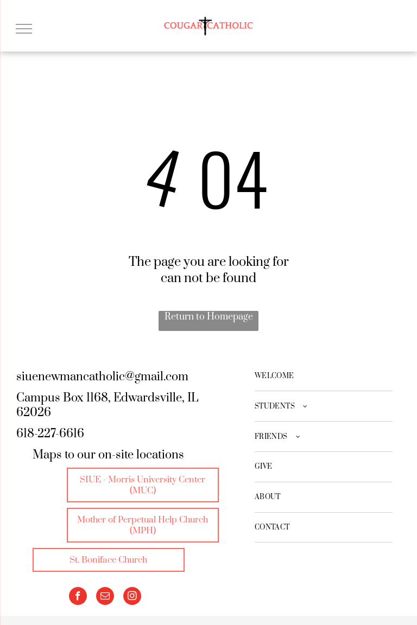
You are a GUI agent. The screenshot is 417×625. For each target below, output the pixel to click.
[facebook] (78, 597)
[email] (105, 597)
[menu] (24, 29)
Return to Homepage (209, 317)
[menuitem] (324, 376)
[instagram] (132, 597)
